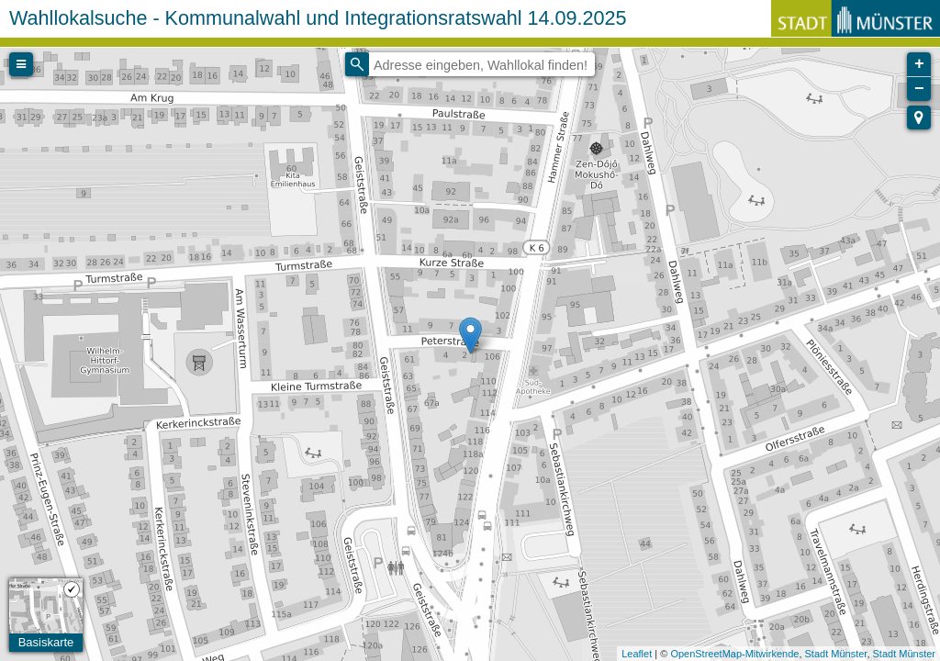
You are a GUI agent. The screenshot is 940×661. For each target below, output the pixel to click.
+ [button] (919, 64)
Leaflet (636, 653)
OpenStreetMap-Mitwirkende (734, 653)
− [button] (919, 89)
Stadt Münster (836, 653)
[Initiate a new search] (357, 64)
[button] (919, 117)
